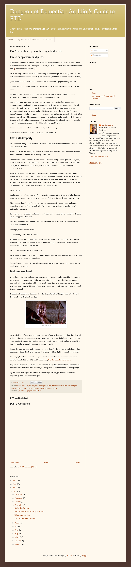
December (19, 494)
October (18, 502)
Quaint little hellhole (21, 508)
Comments (96, 55)
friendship (55, 386)
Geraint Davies (107, 125)
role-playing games (46, 388)
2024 (15, 484)
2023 (15, 488)
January (18, 544)
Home (10, 39)
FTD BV (24, 388)
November (19, 498)
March (17, 537)
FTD (19, 388)
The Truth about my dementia (24, 518)
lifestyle (36, 388)
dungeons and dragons (39, 386)
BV (30, 386)
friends (49, 386)
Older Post (77, 463)
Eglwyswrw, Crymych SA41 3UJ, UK (30, 391)
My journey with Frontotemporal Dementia (35, 39)
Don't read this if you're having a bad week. (29, 511)
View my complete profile (98, 156)
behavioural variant (22, 386)
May (17, 534)
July (16, 527)
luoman (69, 556)
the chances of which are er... (59, 360)
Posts (94, 51)
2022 (15, 491)
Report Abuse (95, 163)
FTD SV (30, 388)
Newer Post (15, 463)
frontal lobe (63, 386)
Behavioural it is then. (22, 515)
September (19, 505)
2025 (15, 481)
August (17, 523)
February (18, 541)
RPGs (55, 388)
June (17, 530)
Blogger (84, 556)
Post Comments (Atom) (28, 467)
